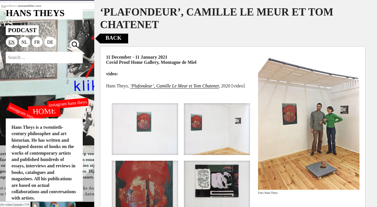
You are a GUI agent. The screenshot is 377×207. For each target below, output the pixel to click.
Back (113, 38)
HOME (44, 111)
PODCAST (22, 30)
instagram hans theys (67, 103)
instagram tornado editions (31, 117)
